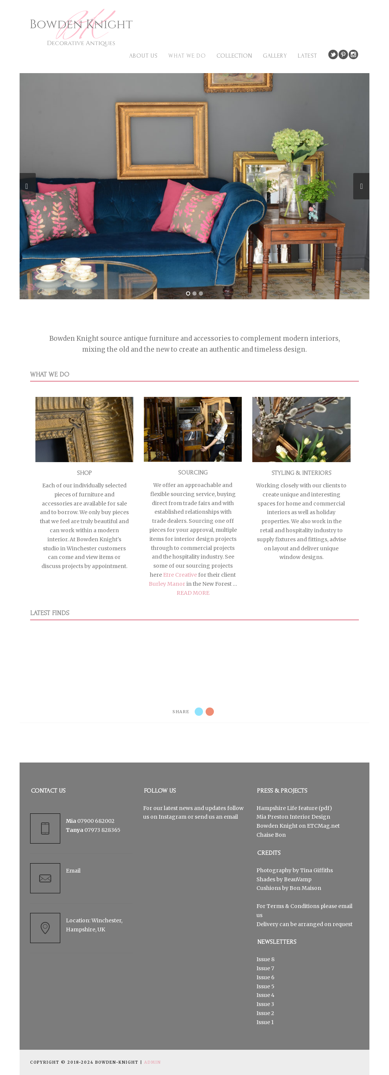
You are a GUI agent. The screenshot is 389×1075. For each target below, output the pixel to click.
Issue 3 (265, 1004)
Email (73, 870)
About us (143, 55)
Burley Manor (167, 583)
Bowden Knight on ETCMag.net (298, 825)
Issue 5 (265, 986)
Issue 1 (265, 1022)
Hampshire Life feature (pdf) (294, 808)
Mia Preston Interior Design (293, 816)
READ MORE (193, 593)
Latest (307, 55)
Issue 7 (265, 968)
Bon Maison (305, 888)
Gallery (275, 55)
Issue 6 (265, 977)
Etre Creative (180, 574)
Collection (234, 55)
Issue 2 (265, 1013)
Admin (152, 1062)
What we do (187, 55)
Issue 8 (265, 959)
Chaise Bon (271, 835)
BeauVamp (297, 879)
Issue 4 (265, 995)
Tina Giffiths (316, 870)
